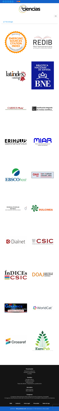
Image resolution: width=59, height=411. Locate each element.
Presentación (29, 369)
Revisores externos (29, 371)
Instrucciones (29, 389)
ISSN (11, 403)
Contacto (18, 403)
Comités (29, 373)
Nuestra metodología (29, 372)
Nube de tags (46, 403)
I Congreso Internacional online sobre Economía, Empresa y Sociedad (29, 396)
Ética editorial (29, 390)
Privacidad (36, 403)
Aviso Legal (27, 403)
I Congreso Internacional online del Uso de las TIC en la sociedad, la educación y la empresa (29, 398)
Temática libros (29, 379)
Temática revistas (29, 381)
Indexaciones (29, 382)
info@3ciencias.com (21, 408)
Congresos (30, 394)
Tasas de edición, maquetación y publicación (29, 383)
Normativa (29, 387)
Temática (29, 377)
